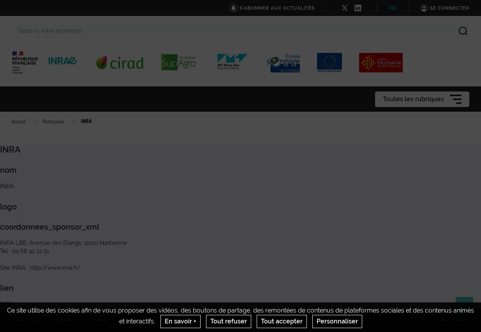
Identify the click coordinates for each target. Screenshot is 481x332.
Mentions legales (180, 320)
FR (392, 8)
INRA (7, 304)
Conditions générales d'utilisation (254, 320)
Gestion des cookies (332, 320)
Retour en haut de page (467, 309)
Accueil (19, 122)
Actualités (61, 320)
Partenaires (53, 122)
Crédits (135, 320)
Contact (100, 320)
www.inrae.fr (455, 320)
